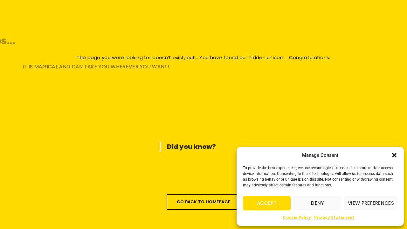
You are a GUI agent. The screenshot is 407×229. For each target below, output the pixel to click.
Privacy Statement (334, 217)
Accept (267, 203)
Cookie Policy (297, 217)
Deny (317, 203)
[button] (394, 155)
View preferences (371, 203)
